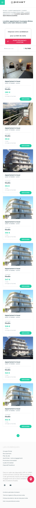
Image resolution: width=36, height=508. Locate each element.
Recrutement (7, 453)
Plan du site (6, 456)
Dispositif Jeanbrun (9, 465)
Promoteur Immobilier (10, 460)
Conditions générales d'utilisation (11, 492)
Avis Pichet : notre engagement (13, 458)
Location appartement (14, 10)
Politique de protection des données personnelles (15, 498)
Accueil (5, 10)
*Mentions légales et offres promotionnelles (14, 495)
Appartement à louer (12, 81)
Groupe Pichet (7, 451)
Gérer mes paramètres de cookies (11, 501)
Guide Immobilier (8, 463)
